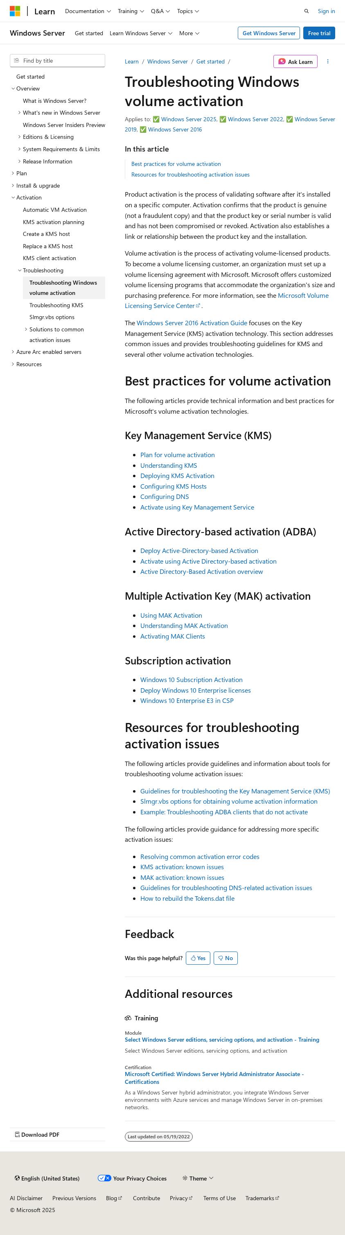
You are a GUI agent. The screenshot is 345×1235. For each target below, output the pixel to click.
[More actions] (328, 61)
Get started (210, 61)
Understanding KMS (168, 465)
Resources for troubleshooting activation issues (190, 174)
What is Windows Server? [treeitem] (54, 100)
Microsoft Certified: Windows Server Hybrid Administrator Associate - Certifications (214, 1077)
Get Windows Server (269, 33)
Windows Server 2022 (255, 119)
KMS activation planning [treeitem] (53, 222)
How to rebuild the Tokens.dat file (187, 898)
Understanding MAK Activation (184, 625)
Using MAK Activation (171, 615)
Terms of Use (219, 1198)
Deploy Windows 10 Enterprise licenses (195, 690)
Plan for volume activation (177, 454)
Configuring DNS (164, 496)
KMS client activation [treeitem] (49, 258)
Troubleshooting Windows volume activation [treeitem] (63, 288)
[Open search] (306, 11)
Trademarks (260, 1198)
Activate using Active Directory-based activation (208, 561)
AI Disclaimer (26, 1198)
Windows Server (167, 61)
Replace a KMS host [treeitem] (48, 246)
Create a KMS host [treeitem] (46, 234)
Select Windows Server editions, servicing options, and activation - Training (222, 1039)
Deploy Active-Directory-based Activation (199, 550)
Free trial (319, 33)
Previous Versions (74, 1198)
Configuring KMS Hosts (173, 486)
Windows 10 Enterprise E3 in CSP (187, 700)
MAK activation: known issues (182, 877)
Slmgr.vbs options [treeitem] (51, 317)
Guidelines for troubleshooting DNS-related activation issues (226, 887)
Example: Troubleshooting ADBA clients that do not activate (224, 811)
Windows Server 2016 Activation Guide (192, 322)
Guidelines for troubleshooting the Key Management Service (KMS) (235, 790)
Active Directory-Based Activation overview (201, 571)
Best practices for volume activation (176, 164)
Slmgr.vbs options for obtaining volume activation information (229, 801)
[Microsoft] (15, 11)
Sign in (326, 11)
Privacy (179, 1198)
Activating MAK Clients (172, 636)
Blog (111, 1198)
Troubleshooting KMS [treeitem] (56, 305)
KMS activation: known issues (182, 866)
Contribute (146, 1198)
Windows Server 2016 (175, 129)
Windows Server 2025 (188, 119)
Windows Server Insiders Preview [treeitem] (64, 125)
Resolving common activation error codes (199, 856)
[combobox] (57, 60)
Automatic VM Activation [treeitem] (55, 209)
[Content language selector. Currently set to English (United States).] (47, 1178)
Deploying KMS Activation (177, 475)
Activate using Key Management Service (197, 507)
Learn (132, 61)
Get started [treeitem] (30, 76)
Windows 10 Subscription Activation (191, 679)
